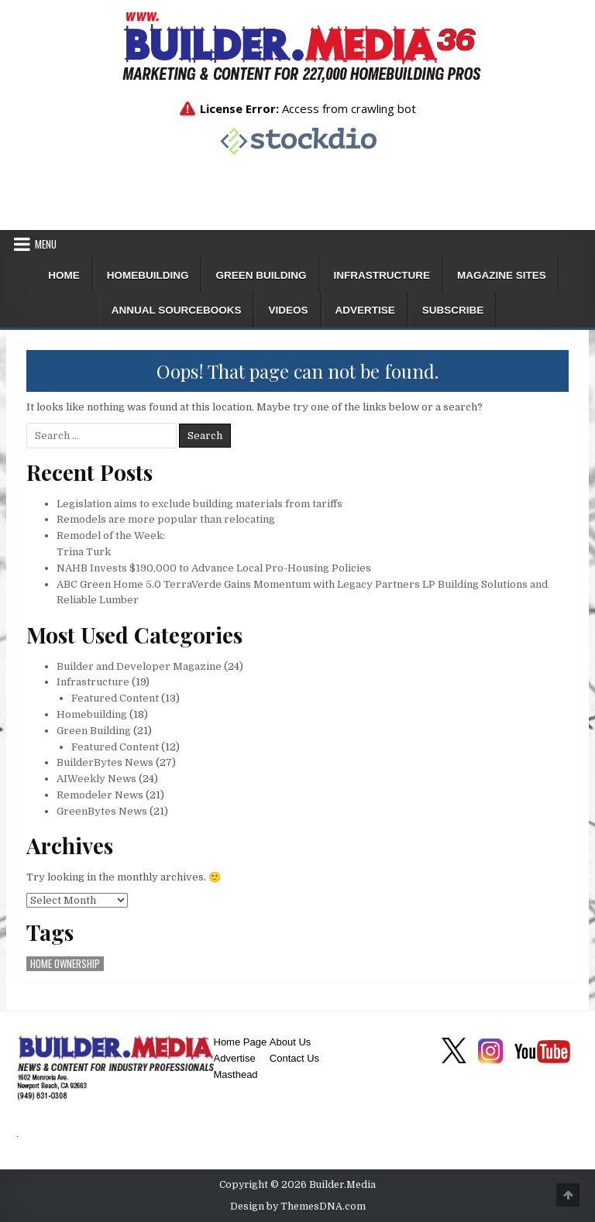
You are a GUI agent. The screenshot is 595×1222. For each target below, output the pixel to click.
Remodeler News (100, 795)
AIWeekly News (96, 778)
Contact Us (294, 1058)
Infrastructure (382, 275)
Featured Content (115, 698)
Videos (288, 310)
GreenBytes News (102, 811)
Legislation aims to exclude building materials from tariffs (199, 504)
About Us (290, 1042)
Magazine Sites (501, 275)
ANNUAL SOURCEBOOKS (177, 310)
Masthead (236, 1074)
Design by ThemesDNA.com (298, 1206)
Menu (46, 244)
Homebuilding (148, 275)
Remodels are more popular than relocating (166, 519)
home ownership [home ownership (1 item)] (65, 963)
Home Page (240, 1042)
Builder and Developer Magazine (139, 666)
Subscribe (453, 310)
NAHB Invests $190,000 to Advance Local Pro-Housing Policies (214, 568)
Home (64, 275)
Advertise (365, 310)
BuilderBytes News (105, 762)
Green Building (260, 275)
